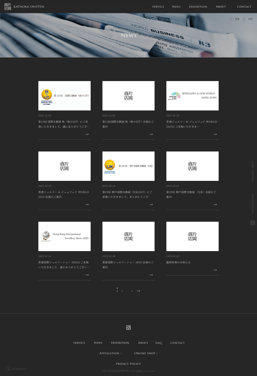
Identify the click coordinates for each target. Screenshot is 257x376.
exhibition (120, 343)
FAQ (159, 343)
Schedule (20, 369)
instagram (253, 223)
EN (237, 19)
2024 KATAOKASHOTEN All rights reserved (128, 370)
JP (244, 19)
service (79, 343)
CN (250, 19)
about (143, 343)
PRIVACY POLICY (128, 364)
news (98, 343)
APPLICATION (253, 203)
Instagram (128, 327)
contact (177, 343)
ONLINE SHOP (253, 171)
